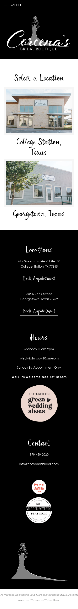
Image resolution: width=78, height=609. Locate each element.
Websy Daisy (51, 600)
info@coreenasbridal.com (39, 464)
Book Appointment (39, 278)
